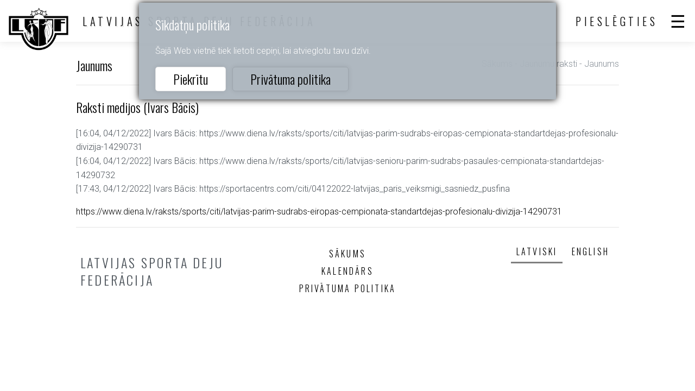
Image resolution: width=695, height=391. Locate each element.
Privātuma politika (290, 79)
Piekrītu (190, 79)
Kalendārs (347, 271)
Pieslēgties (617, 21)
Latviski (537, 251)
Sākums (347, 253)
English (590, 251)
